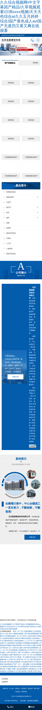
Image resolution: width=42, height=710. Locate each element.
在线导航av (36, 638)
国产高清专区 (12, 652)
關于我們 (36, 688)
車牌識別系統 (11, 192)
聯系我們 (24, 691)
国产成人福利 (18, 648)
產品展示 (24, 688)
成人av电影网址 (23, 666)
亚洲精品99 (22, 650)
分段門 (8, 202)
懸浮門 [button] (22, 207)
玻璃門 (8, 228)
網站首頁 (5, 688)
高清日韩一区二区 (23, 659)
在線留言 (18, 691)
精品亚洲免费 (17, 645)
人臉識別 (9, 248)
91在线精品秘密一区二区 (13, 636)
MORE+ (36, 63)
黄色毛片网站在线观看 (23, 638)
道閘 (7, 223)
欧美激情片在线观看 (15, 643)
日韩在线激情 (19, 641)
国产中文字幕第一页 (17, 657)
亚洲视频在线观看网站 (31, 643)
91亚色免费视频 (36, 664)
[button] (17, 54)
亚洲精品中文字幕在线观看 (17, 671)
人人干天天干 (29, 641)
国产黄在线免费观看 (31, 648)
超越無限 (5, 682)
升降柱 (8, 238)
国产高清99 (5, 657)
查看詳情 (15, 377)
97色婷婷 (24, 662)
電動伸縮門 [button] (22, 197)
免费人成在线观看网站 (20, 669)
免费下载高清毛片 (15, 655)
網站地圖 (23, 700)
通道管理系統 (11, 233)
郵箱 (31, 707)
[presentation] (2, 49)
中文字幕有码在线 (6, 641)
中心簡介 (11, 688)
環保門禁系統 (11, 254)
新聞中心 (18, 688)
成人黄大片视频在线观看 (15, 633)
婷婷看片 (31, 671)
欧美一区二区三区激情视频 (22, 631)
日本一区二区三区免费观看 (32, 655)
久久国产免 (12, 659)
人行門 (8, 243)
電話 (10, 707)
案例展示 (30, 688)
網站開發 (30, 700)
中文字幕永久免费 (29, 645)
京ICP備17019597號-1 (11, 700)
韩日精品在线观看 (14, 662)
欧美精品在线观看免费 (9, 666)
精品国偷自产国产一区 (12, 664)
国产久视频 (7, 669)
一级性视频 (25, 664)
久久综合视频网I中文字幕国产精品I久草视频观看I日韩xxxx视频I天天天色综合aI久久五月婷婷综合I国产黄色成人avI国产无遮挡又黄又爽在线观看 (21, 16)
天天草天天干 (33, 650)
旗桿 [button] (22, 218)
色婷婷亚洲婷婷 (8, 638)
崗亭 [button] (22, 212)
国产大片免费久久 (24, 652)
